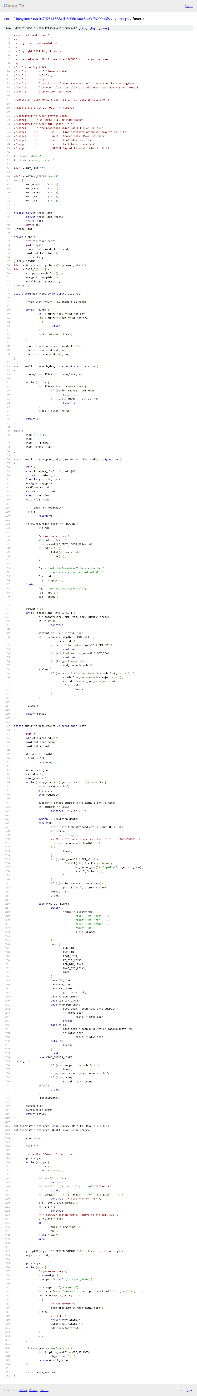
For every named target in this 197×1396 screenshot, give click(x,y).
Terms (44, 1390)
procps (123, 18)
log (93, 28)
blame (104, 28)
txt (181, 1390)
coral (8, 18)
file (83, 28)
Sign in (189, 6)
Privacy (33, 1390)
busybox (23, 18)
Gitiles (23, 1390)
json (190, 1390)
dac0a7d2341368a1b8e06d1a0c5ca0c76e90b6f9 (71, 18)
